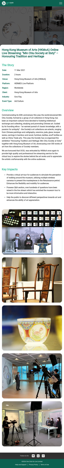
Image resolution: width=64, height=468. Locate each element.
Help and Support (20, 464)
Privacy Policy (33, 464)
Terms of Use (45, 464)
